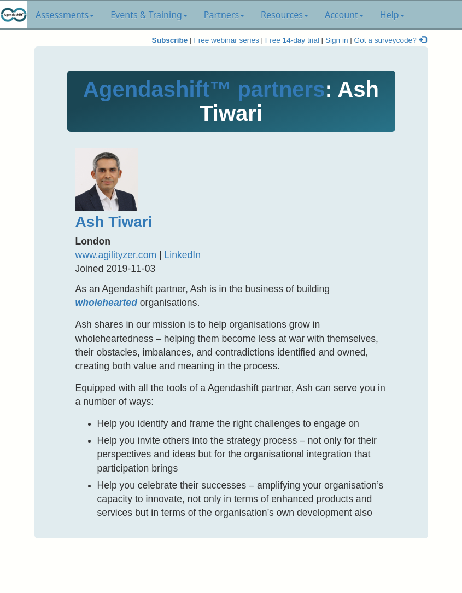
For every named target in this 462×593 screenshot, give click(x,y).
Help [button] (392, 15)
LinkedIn (182, 254)
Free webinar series (226, 40)
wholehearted (106, 302)
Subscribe (170, 40)
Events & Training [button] (149, 15)
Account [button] (344, 15)
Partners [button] (224, 15)
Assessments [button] (65, 15)
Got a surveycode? (390, 40)
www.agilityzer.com (116, 254)
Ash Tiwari (114, 221)
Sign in (336, 40)
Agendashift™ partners (204, 89)
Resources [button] (284, 15)
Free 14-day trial (292, 40)
